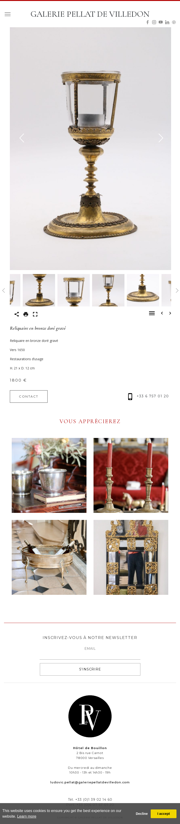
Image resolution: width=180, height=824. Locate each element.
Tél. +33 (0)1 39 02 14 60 (90, 799)
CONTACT (28, 396)
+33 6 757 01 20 (148, 396)
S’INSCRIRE (90, 669)
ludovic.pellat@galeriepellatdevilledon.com (90, 782)
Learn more (26, 816)
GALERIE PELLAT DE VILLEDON (90, 14)
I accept (163, 814)
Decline (142, 814)
